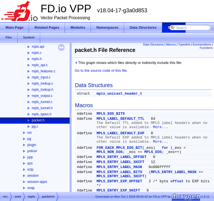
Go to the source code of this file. (101, 70)
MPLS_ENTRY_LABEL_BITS (119, 172)
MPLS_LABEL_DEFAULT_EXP (120, 133)
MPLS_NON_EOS (109, 152)
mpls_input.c (41, 77)
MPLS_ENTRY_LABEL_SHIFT (120, 162)
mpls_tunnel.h (42, 108)
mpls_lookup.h (42, 90)
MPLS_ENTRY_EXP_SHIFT (118, 190)
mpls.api (38, 47)
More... (160, 127)
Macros (171, 44)
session (33, 176)
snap (31, 188)
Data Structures (153, 44)
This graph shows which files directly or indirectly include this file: (128, 63)
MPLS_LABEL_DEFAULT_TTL (120, 119)
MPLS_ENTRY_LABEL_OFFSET (121, 157)
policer (32, 151)
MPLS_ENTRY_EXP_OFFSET (119, 181)
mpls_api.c (40, 65)
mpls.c (37, 53)
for (165, 148)
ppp (30, 157)
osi (29, 133)
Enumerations (202, 44)
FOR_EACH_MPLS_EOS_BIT (119, 148)
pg (29, 139)
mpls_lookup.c (42, 83)
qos (30, 163)
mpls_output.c (42, 96)
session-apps (37, 182)
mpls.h (37, 59)
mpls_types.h (42, 114)
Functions (206, 47)
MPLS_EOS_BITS (110, 114)
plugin (31, 145)
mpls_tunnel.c (42, 102)
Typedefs (184, 44)
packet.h (38, 120)
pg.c (35, 126)
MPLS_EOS (153, 152)
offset (177, 181)
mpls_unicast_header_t (119, 94)
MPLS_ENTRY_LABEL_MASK (119, 167)
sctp (30, 169)
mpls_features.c (43, 71)
